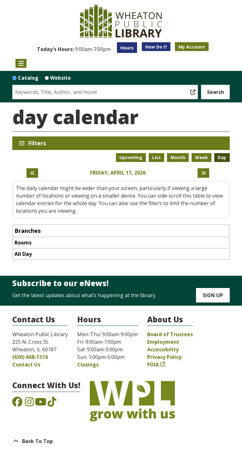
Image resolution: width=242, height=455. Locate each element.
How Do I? (156, 47)
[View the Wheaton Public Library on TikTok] (52, 403)
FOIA (153, 364)
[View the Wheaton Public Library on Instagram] (29, 403)
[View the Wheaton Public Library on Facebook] (17, 403)
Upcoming (130, 157)
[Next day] (203, 173)
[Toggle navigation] (20, 63)
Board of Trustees (170, 334)
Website (60, 77)
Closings (88, 364)
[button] (74, 49)
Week (201, 157)
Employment (163, 341)
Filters (38, 143)
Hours (127, 48)
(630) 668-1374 (30, 357)
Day (222, 157)
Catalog (28, 77)
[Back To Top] (121, 441)
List (156, 157)
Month (177, 157)
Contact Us (26, 364)
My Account (191, 47)
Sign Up (213, 295)
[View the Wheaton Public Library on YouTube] (40, 403)
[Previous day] (32, 173)
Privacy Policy (164, 357)
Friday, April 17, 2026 (118, 173)
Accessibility (163, 349)
